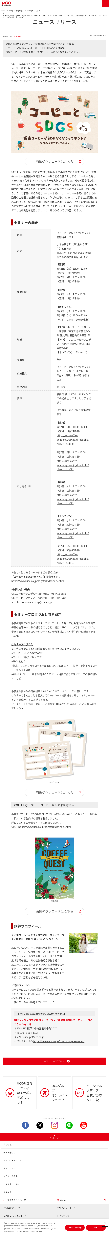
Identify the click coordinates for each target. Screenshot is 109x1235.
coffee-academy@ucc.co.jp (36, 602)
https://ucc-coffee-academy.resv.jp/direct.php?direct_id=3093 (73, 533)
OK (96, 1231)
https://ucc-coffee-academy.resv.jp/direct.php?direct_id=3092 (73, 499)
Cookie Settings (75, 1231)
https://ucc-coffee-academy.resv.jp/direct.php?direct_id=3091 (73, 465)
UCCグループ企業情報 (16, 11)
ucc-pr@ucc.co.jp (34, 1037)
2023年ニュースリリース (35, 11)
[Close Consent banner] (105, 1227)
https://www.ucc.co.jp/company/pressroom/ (58, 1041)
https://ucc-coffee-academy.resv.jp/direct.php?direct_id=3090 (73, 439)
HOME (3, 11)
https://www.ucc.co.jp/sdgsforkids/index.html (37, 581)
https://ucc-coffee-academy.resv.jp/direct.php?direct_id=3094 (73, 558)
